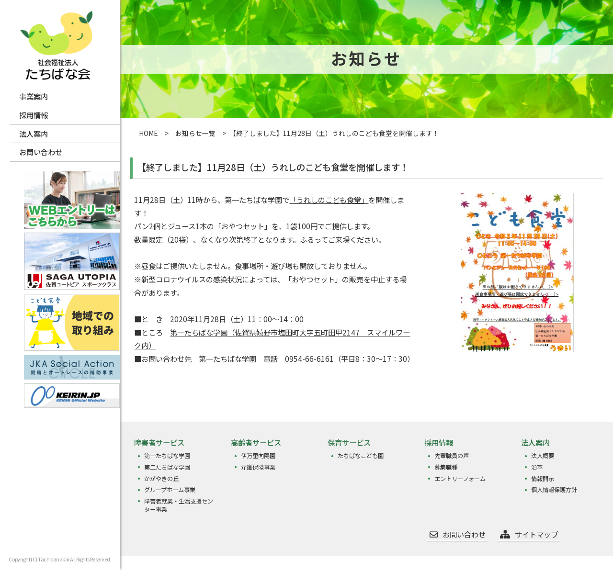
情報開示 (542, 477)
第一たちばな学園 (167, 456)
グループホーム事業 (169, 487)
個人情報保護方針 (554, 487)
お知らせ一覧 (195, 133)
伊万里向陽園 (257, 456)
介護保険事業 (257, 466)
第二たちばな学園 (167, 466)
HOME (148, 133)
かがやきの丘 (161, 477)
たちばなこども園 (360, 456)
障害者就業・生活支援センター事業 (178, 502)
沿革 (536, 466)
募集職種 (445, 466)
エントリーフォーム (459, 477)
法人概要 (542, 456)
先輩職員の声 (451, 456)
